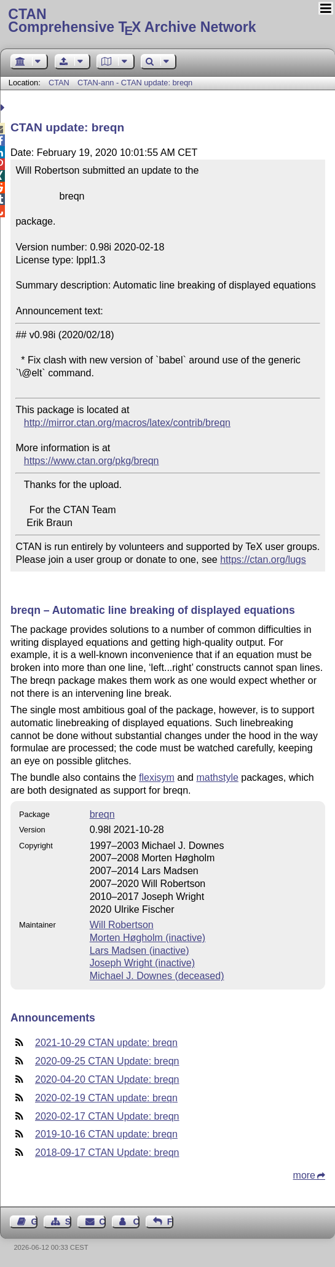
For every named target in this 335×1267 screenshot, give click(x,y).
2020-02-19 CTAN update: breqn (106, 1098)
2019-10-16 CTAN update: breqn (106, 1134)
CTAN (59, 82)
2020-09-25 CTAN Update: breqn (107, 1061)
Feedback (170, 1221)
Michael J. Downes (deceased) (157, 976)
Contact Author (136, 1221)
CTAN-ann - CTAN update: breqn (134, 82)
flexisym (157, 777)
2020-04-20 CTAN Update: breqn (107, 1079)
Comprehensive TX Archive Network (167, 21)
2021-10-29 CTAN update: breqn (106, 1042)
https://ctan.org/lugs (263, 559)
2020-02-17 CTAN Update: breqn (107, 1116)
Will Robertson (122, 925)
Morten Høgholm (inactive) (148, 937)
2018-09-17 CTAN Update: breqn (107, 1152)
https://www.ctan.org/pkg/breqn (91, 460)
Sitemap (68, 1221)
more (304, 1175)
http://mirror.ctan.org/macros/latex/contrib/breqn (127, 422)
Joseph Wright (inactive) (142, 963)
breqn (102, 814)
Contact (102, 1221)
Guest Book (34, 1221)
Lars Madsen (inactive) (139, 950)
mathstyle (217, 777)
